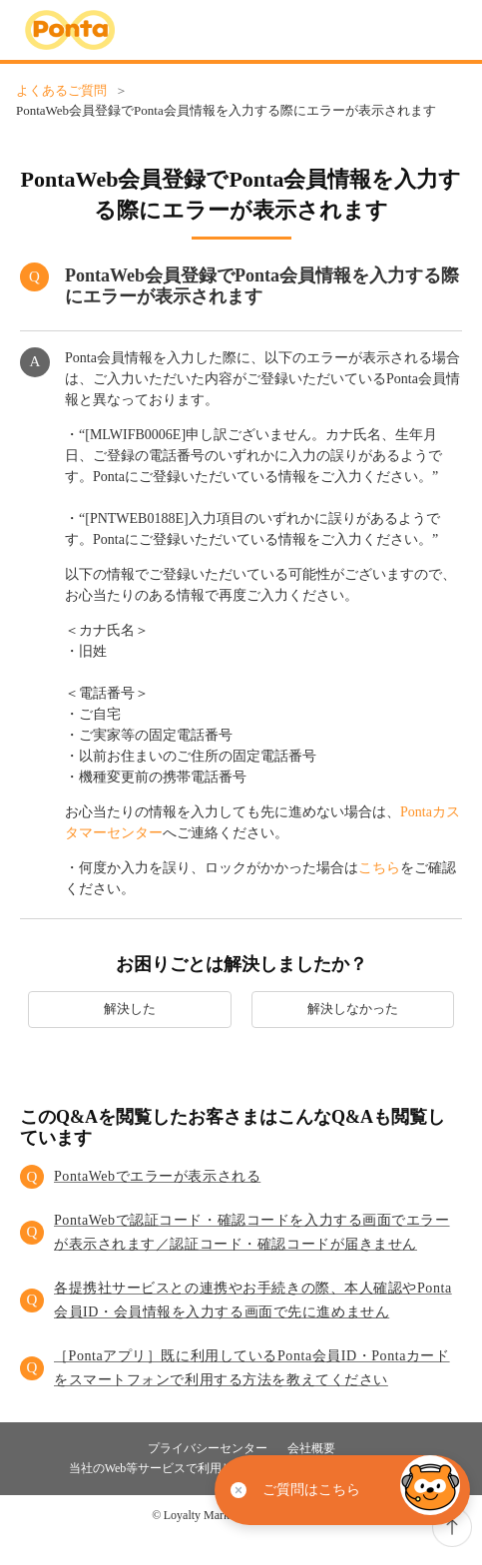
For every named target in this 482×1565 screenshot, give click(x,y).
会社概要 (311, 1448)
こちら (379, 867)
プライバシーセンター (207, 1448)
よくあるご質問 (61, 90)
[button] (241, 1177)
